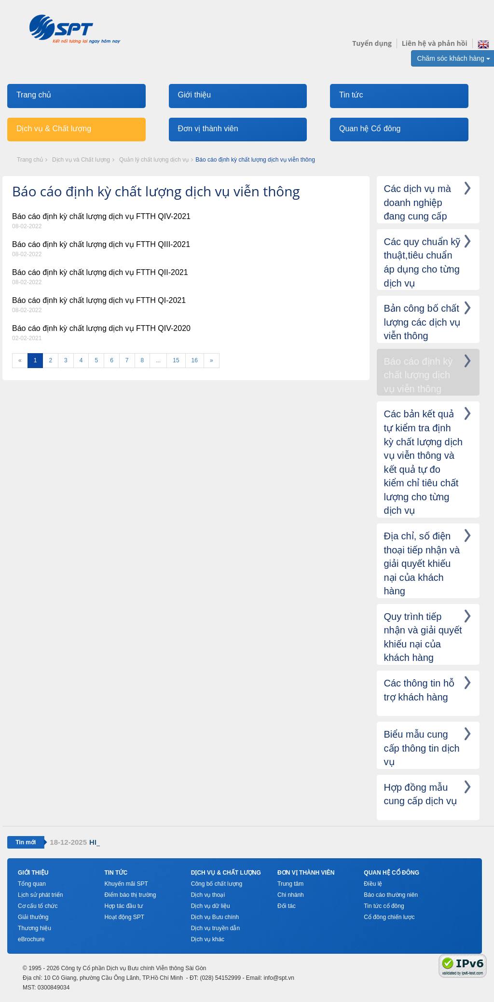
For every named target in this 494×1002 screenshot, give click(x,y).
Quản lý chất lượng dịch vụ (154, 159)
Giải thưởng (33, 917)
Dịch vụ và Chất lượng (81, 159)
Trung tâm (290, 883)
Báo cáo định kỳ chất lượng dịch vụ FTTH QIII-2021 (101, 244)
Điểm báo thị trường (130, 895)
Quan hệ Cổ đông (370, 128)
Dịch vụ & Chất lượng (53, 128)
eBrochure (31, 939)
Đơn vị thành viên (208, 128)
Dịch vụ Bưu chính (215, 917)
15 (176, 360)
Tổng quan (32, 883)
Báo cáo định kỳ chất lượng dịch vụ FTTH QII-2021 (100, 272)
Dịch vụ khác (207, 939)
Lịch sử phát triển (40, 895)
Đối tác (286, 906)
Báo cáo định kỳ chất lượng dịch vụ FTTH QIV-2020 (101, 328)
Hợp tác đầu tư (123, 906)
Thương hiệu (34, 928)
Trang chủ (34, 95)
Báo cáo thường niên (391, 895)
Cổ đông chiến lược (389, 917)
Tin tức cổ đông (384, 906)
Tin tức (351, 95)
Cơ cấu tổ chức (37, 906)
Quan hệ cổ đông (391, 872)
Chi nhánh (290, 895)
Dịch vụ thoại (208, 895)
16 (195, 360)
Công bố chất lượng (216, 883)
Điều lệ (373, 883)
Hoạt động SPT (124, 917)
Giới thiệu (194, 95)
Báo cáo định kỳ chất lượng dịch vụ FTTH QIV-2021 (101, 216)
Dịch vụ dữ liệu (210, 906)
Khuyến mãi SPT (126, 883)
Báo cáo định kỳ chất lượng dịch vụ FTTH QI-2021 (99, 300)
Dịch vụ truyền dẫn (215, 928)
